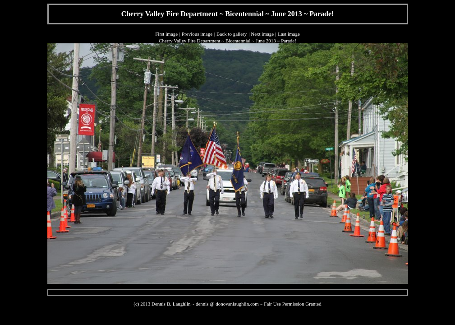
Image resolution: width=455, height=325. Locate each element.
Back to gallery (231, 34)
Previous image (197, 34)
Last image (289, 34)
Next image (262, 34)
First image (166, 34)
